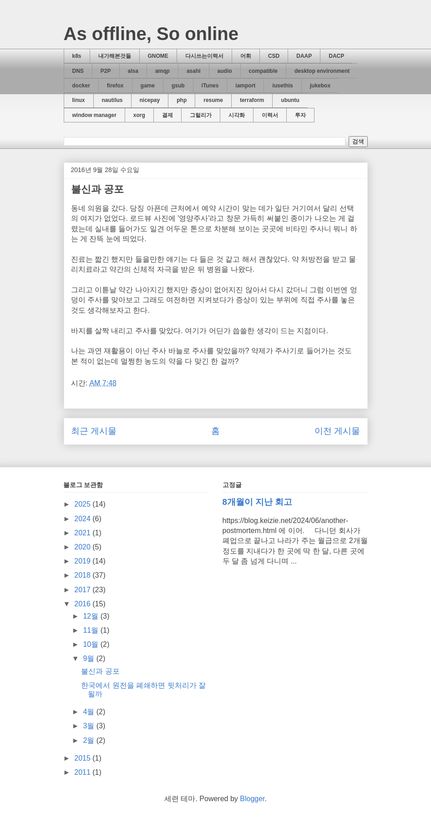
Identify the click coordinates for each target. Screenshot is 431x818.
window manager (94, 115)
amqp (162, 71)
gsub (178, 85)
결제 (167, 115)
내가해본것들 (114, 56)
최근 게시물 (94, 431)
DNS (78, 71)
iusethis (282, 85)
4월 (89, 712)
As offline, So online (151, 34)
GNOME (158, 56)
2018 (83, 575)
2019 (83, 561)
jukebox (320, 85)
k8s (76, 56)
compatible (263, 71)
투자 (300, 115)
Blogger (252, 799)
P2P (106, 71)
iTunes (210, 85)
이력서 (270, 115)
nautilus (112, 100)
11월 (91, 630)
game (148, 85)
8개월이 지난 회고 (258, 502)
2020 (83, 547)
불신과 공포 (100, 671)
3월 (89, 726)
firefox (115, 85)
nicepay (150, 100)
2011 (83, 772)
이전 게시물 (337, 431)
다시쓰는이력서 (204, 56)
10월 (91, 644)
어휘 (245, 56)
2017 (83, 590)
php (182, 100)
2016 (83, 604)
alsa (133, 71)
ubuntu (290, 100)
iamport (245, 85)
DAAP (304, 56)
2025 (83, 504)
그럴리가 (201, 115)
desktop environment (322, 71)
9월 (89, 658)
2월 (89, 740)
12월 (91, 616)
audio (225, 71)
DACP (336, 56)
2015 (83, 758)
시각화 (236, 115)
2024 (83, 519)
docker (81, 85)
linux (78, 100)
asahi (194, 71)
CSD (273, 56)
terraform (252, 100)
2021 (83, 533)
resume (213, 100)
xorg (139, 115)
